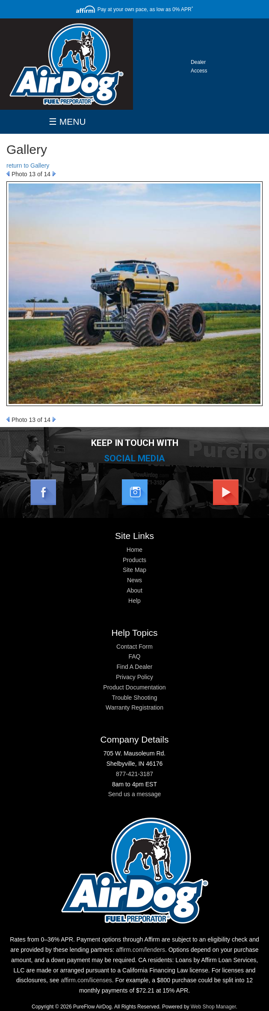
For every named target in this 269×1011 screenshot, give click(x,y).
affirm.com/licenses (86, 980)
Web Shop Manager (213, 1007)
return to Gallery (27, 165)
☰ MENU (67, 121)
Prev (7, 173)
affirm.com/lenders (140, 949)
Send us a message (134, 794)
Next (54, 173)
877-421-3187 (134, 773)
